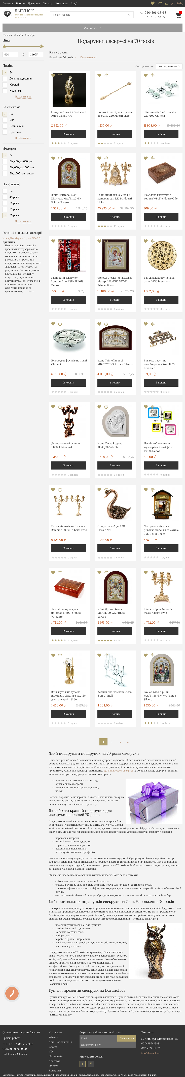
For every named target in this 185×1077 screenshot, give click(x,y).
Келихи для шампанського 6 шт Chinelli (114, 692)
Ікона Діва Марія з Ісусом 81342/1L (22, 237)
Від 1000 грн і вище (21, 172)
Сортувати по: (144, 65)
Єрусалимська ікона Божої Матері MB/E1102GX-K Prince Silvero (114, 280)
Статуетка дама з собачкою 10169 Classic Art (68, 112)
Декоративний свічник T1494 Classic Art (66, 444)
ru (166, 4)
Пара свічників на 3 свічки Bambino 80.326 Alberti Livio (69, 526)
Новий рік (15, 89)
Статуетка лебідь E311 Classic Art (111, 526)
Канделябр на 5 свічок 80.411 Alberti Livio (158, 609)
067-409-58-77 (154, 16)
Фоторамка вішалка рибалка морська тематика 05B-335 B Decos (161, 528)
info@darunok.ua (150, 1051)
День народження (21, 77)
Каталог (90, 26)
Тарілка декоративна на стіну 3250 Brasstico (159, 278)
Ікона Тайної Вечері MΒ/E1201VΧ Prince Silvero (114, 361)
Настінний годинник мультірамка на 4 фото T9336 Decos (158, 445)
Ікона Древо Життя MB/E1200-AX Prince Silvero (111, 611)
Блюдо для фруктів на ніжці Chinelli (69, 361)
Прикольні (16, 131)
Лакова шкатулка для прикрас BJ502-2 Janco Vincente (66, 611)
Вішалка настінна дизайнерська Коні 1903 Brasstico (159, 363)
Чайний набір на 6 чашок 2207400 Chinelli (160, 112)
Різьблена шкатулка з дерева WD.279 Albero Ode (161, 195)
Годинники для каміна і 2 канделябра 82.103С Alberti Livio (114, 197)
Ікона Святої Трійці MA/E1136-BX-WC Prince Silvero (160, 694)
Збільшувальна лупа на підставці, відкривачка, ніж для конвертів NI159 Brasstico (68, 695)
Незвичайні (16, 125)
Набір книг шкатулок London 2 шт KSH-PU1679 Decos (67, 280)
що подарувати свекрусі (118, 769)
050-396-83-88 (153, 12)
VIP (12, 118)
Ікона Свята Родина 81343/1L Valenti (109, 444)
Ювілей (14, 83)
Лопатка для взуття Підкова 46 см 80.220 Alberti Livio (115, 112)
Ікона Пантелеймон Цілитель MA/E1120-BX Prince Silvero (66, 197)
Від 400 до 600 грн (21, 160)
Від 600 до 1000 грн (22, 166)
